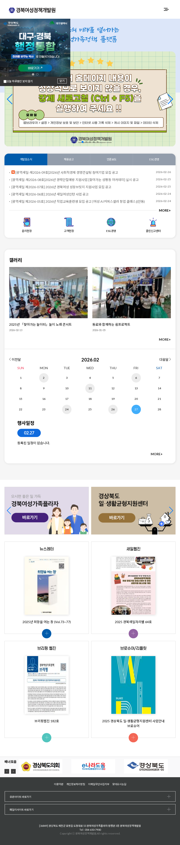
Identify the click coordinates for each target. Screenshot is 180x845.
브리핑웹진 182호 (46, 721)
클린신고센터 (153, 225)
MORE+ (165, 210)
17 (66, 399)
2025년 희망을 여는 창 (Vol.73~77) (46, 622)
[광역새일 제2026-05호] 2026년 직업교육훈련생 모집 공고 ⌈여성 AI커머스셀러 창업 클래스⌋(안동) (78, 201)
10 (66, 388)
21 (159, 399)
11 (90, 388)
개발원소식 (26, 159)
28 (159, 409)
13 (136, 388)
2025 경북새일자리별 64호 (133, 622)
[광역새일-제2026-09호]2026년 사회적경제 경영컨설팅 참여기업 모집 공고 (64, 172)
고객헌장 (69, 225)
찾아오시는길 (119, 784)
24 (66, 409)
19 (113, 399)
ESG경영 (154, 159)
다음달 (165, 359)
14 (159, 388)
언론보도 (111, 159)
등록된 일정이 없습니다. (33, 443)
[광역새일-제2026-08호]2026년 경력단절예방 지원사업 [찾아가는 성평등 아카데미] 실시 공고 (75, 180)
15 (20, 399)
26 (113, 409)
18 (90, 399)
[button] (170, 99)
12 (113, 388)
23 (43, 409)
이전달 (15, 359)
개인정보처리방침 (75, 784)
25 (90, 409)
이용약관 (58, 784)
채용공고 (69, 159)
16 (43, 399)
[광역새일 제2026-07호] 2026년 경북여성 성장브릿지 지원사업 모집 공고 (61, 187)
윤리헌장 (27, 225)
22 (20, 409)
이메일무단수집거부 (98, 784)
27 (136, 409)
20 (136, 399)
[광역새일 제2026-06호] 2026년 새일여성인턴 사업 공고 (50, 194)
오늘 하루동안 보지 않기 (20, 81)
